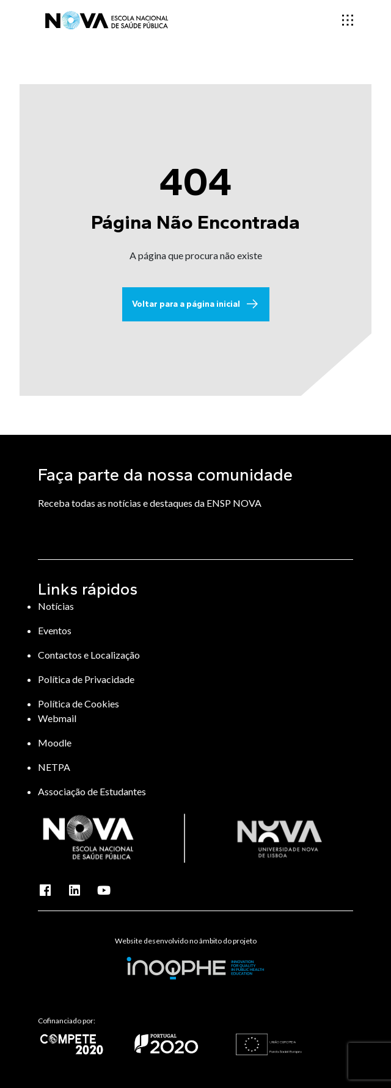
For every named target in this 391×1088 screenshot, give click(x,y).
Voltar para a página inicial (196, 304)
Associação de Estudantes (92, 791)
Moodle (54, 742)
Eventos (54, 630)
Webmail (57, 718)
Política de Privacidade (86, 679)
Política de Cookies (78, 703)
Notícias (56, 606)
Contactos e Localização (89, 654)
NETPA (54, 767)
